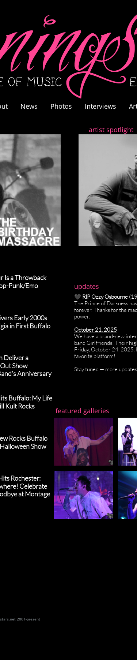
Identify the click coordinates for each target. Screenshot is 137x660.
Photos (64, 106)
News (29, 106)
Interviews (100, 106)
